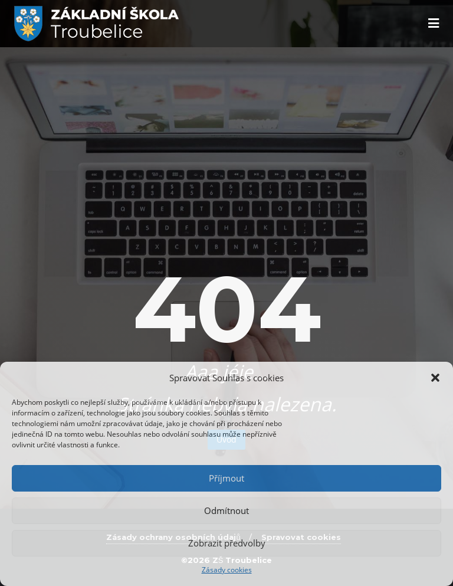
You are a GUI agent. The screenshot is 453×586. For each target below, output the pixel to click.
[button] (435, 378)
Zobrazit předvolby (226, 543)
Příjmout (226, 478)
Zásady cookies (227, 570)
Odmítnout (226, 510)
